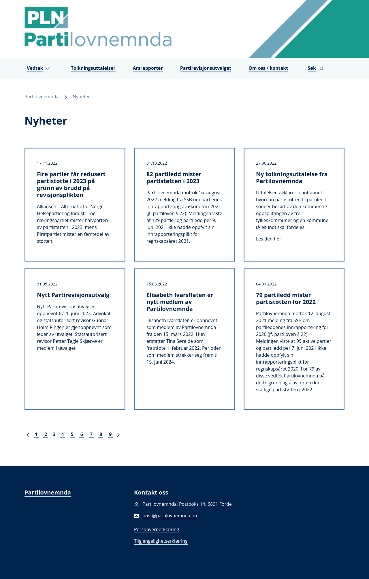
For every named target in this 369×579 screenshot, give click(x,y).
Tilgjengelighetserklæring (161, 541)
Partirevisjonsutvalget (205, 68)
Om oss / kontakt (268, 68)
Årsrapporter (148, 68)
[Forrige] (28, 434)
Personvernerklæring (156, 529)
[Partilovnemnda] (184, 29)
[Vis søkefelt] (315, 68)
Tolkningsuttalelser (93, 68)
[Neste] (118, 434)
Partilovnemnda (42, 96)
